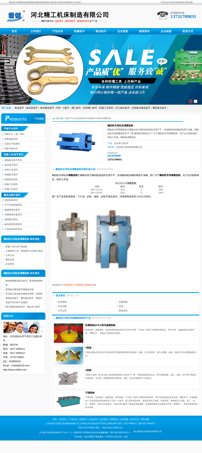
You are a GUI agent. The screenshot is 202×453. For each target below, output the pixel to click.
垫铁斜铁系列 (82, 118)
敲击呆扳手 (32, 107)
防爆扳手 (79, 31)
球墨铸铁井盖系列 (13, 214)
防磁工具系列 (11, 189)
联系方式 (187, 31)
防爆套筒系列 (11, 179)
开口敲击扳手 (123, 107)
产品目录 (57, 31)
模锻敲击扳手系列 (13, 160)
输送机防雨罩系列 (13, 224)
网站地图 (189, 2)
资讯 (121, 306)
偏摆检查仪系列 (12, 209)
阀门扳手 (76, 107)
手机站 (164, 2)
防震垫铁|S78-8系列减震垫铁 (100, 325)
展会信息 (123, 310)
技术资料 (62, 302)
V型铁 (88, 370)
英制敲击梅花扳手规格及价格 (20, 289)
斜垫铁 (88, 285)
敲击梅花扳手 (47, 107)
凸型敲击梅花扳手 (141, 107)
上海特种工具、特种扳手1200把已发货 (24, 251)
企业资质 (171, 2)
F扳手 (66, 107)
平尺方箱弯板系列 (13, 205)
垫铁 (123, 133)
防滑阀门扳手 (90, 107)
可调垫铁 (79, 285)
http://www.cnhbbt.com (112, 427)
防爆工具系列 (106, 107)
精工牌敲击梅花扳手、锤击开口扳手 (23, 307)
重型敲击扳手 (160, 107)
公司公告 (62, 310)
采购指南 (180, 2)
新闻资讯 (144, 31)
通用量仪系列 (11, 219)
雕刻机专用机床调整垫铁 (100, 118)
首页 (14, 31)
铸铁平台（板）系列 (14, 134)
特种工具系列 (11, 169)
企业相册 (166, 31)
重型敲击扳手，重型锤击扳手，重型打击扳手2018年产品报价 (24, 300)
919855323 (113, 153)
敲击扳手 (101, 31)
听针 (58, 107)
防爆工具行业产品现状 (16, 246)
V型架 (88, 347)
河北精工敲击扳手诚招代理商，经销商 (24, 293)
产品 (72, 118)
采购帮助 (123, 302)
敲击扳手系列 (11, 165)
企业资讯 (10, 264)
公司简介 (36, 31)
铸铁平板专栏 (11, 148)
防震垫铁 (68, 285)
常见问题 (62, 306)
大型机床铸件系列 (13, 229)
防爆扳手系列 (11, 174)
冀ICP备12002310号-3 (120, 432)
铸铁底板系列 (11, 139)
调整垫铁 (122, 129)
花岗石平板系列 (12, 143)
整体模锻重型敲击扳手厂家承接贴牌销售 (24, 283)
